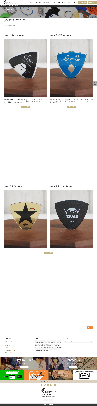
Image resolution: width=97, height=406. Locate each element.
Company (74, 2)
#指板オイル (49, 345)
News (31, 2)
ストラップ (7, 348)
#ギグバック (48, 350)
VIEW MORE (24, 367)
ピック (5, 21)
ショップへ (26, 107)
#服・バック (37, 344)
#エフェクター (49, 347)
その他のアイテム (9, 352)
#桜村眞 (61, 342)
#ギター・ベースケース (39, 350)
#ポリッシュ (60, 345)
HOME (2, 5)
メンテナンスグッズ (10, 350)
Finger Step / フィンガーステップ (10, 332)
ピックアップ (8, 345)
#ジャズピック (37, 347)
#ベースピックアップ (42, 345)
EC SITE (90, 327)
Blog (69, 2)
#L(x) (44, 350)
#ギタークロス (43, 347)
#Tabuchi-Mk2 (54, 345)
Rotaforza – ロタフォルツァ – (87, 332)
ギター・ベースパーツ (10, 341)
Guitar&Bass (46, 2)
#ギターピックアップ (56, 344)
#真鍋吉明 (41, 344)
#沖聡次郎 (60, 347)
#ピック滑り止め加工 (47, 344)
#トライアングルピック (8, 25)
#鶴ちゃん (14, 25)
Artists (64, 2)
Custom (53, 2)
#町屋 (49, 342)
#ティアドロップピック (55, 342)
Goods (58, 2)
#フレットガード (55, 347)
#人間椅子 (36, 342)
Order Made (38, 2)
